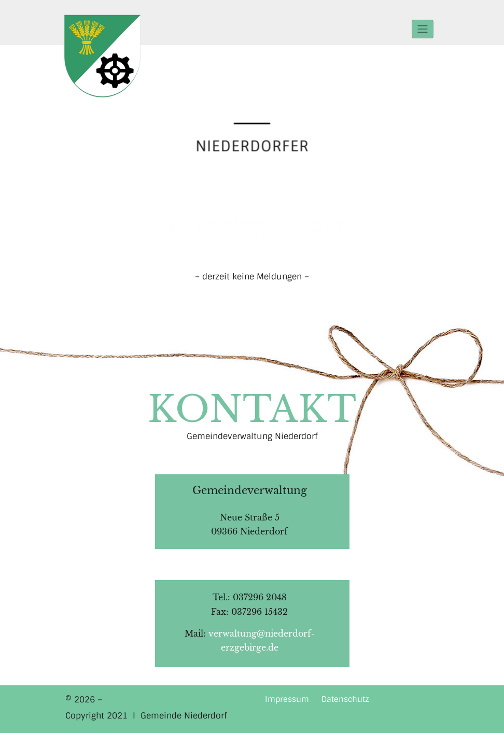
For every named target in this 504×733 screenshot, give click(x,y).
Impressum (287, 699)
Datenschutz (345, 699)
